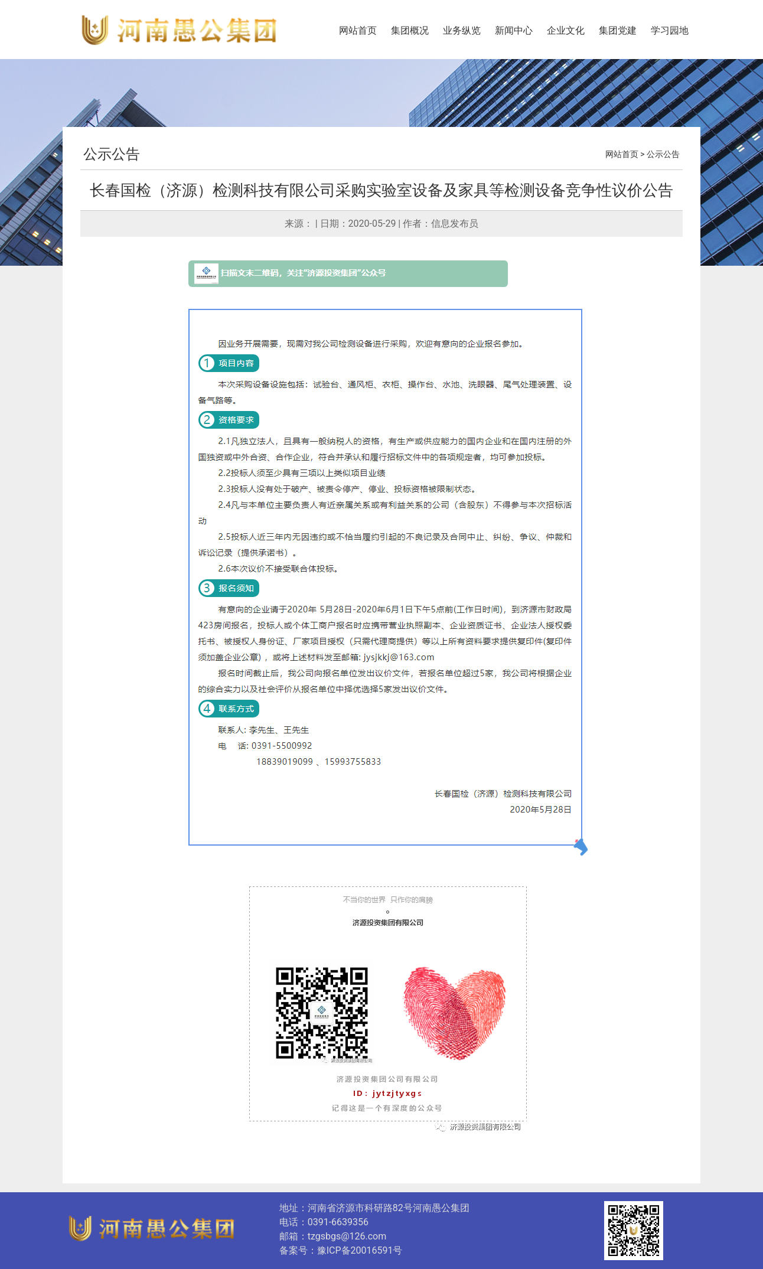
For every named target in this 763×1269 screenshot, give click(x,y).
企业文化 (566, 30)
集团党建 (618, 30)
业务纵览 (462, 30)
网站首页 (358, 30)
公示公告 (111, 154)
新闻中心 (514, 30)
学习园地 (670, 30)
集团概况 (410, 30)
